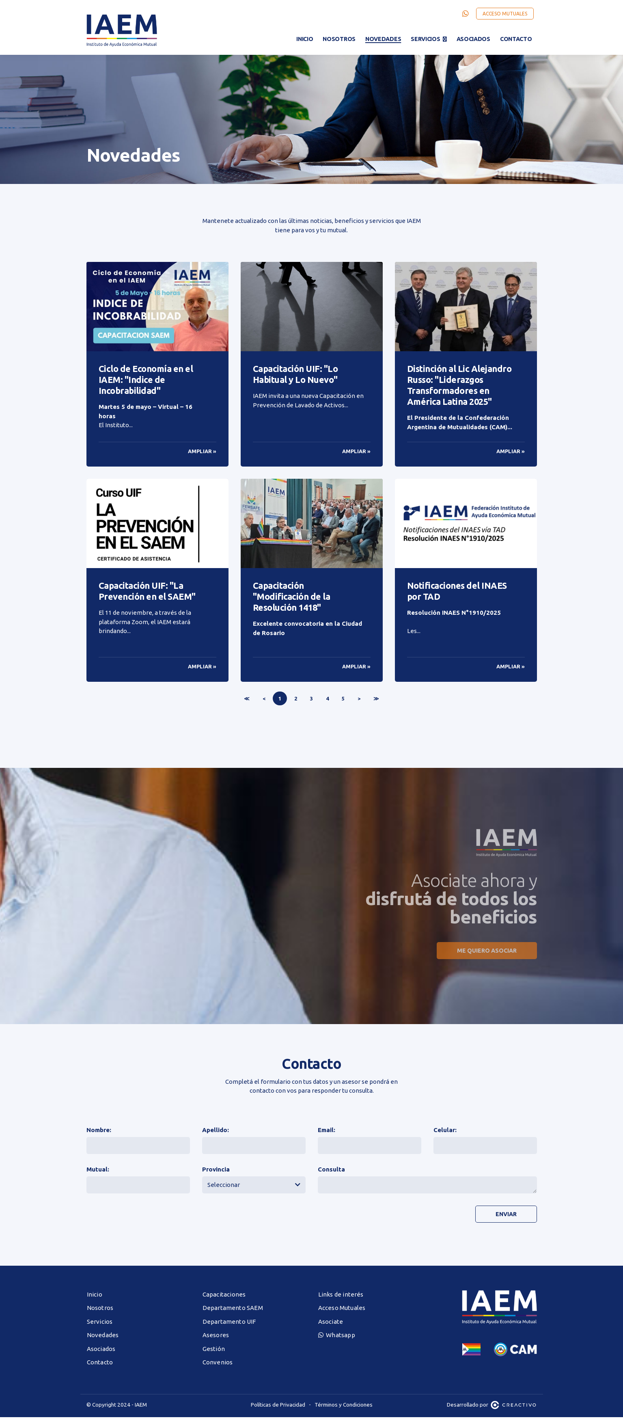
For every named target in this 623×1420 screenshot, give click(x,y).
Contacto (516, 39)
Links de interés (341, 1297)
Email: (326, 1133)
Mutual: (97, 1172)
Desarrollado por (492, 1407)
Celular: (445, 1133)
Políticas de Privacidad (278, 1407)
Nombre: (98, 1133)
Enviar (505, 1217)
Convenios (218, 1365)
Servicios (425, 39)
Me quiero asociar (486, 953)
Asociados (473, 39)
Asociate (330, 1324)
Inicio (304, 39)
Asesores (216, 1337)
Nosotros (339, 39)
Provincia (216, 1172)
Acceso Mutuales (505, 13)
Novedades (383, 39)
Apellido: (215, 1133)
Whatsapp (336, 1337)
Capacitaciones (224, 1297)
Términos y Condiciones (344, 1407)
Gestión (214, 1351)
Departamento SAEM (233, 1310)
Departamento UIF (229, 1324)
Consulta (331, 1172)
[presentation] (379, 1220)
